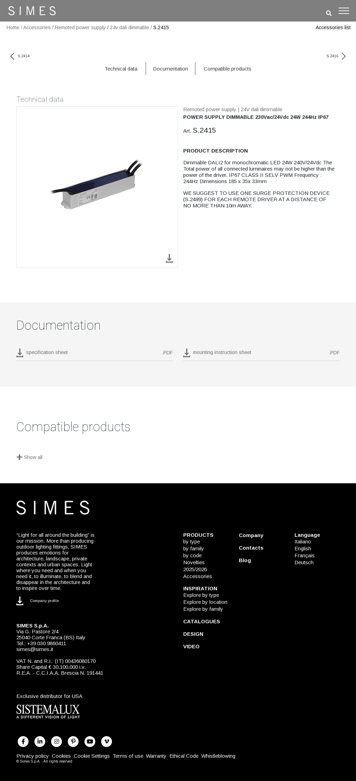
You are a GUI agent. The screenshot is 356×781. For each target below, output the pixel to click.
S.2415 (161, 27)
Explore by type (201, 595)
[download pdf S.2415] (94, 354)
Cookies (61, 756)
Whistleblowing (218, 756)
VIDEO (191, 646)
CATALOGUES (201, 621)
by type (191, 541)
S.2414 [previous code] (20, 56)
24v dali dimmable (129, 27)
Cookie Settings (92, 756)
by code (192, 555)
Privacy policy (32, 756)
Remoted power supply (80, 27)
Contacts (251, 548)
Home (13, 27)
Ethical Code (184, 756)
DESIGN (193, 634)
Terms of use (128, 756)
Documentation (170, 69)
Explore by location (205, 602)
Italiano (302, 541)
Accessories (37, 27)
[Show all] (178, 457)
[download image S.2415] (169, 258)
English (302, 548)
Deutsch (304, 562)
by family (193, 548)
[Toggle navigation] (343, 10)
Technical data (121, 69)
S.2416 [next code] (336, 56)
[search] (329, 13)
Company (251, 535)
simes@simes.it (34, 649)
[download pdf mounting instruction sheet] (261, 354)
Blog (245, 560)
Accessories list (333, 27)
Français (304, 555)
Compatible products (227, 69)
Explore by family (203, 609)
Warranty (156, 756)
